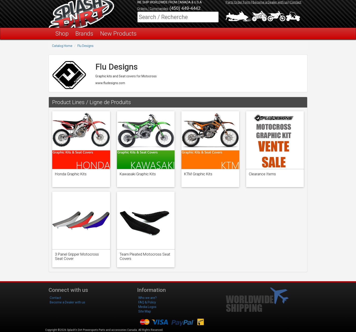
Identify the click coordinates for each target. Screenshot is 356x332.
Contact (295, 2)
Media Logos (147, 307)
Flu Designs (85, 46)
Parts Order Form (238, 2)
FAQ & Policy (147, 302)
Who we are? (147, 298)
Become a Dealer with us (270, 2)
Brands (84, 33)
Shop (62, 33)
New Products (118, 33)
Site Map (144, 311)
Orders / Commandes (152, 8)
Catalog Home (62, 46)
